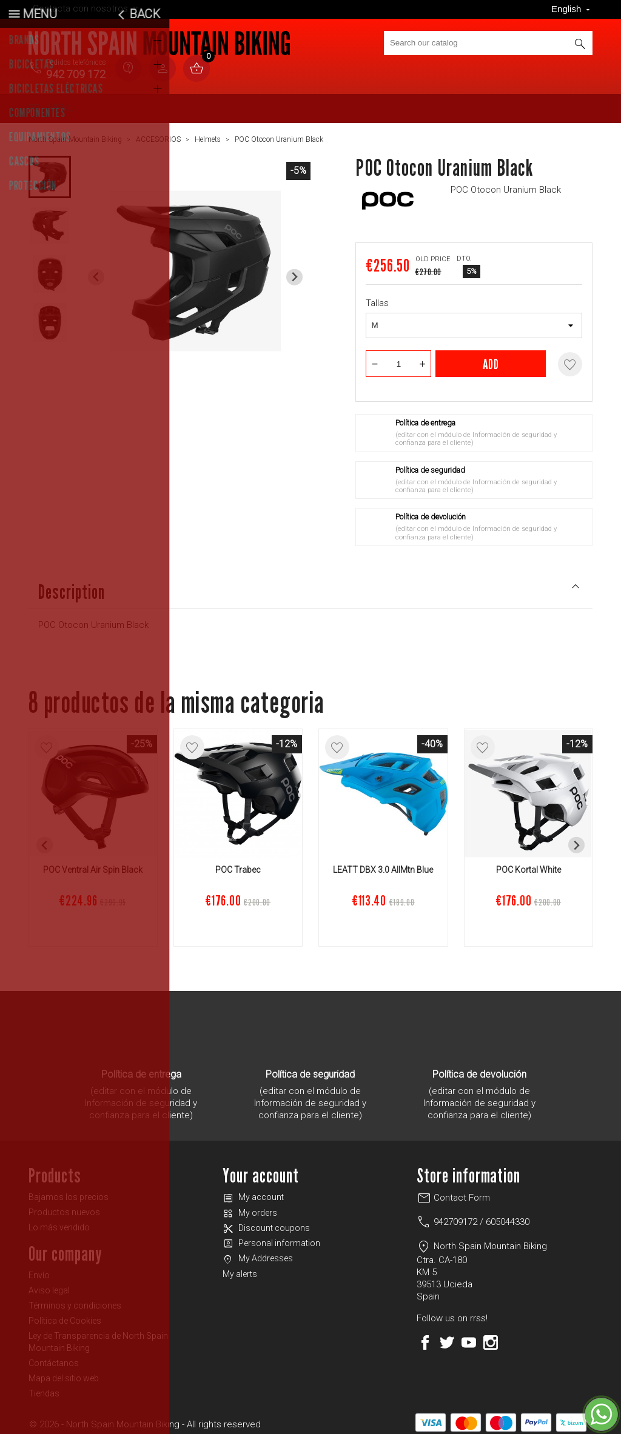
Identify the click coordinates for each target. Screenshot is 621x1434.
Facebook (425, 1337)
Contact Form (453, 1192)
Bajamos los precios (69, 1192)
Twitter (447, 1337)
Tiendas (44, 1388)
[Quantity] (398, 358)
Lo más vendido (59, 1222)
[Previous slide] (96, 272)
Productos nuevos (64, 1207)
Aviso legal (49, 1285)
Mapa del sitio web (64, 1373)
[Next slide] (294, 272)
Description (310, 585)
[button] (50, 172)
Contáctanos (54, 1358)
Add (491, 359)
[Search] (488, 43)
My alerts (240, 1269)
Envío (39, 1270)
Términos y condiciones (75, 1301)
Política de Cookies (65, 1316)
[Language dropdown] (571, 9)
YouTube (469, 1337)
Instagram (490, 1337)
